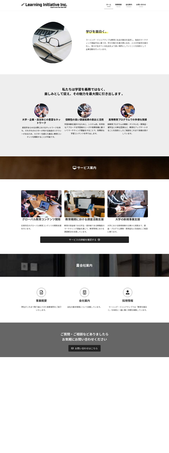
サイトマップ (45, 412)
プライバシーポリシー (30, 412)
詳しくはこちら (84, 43)
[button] (84, 293)
